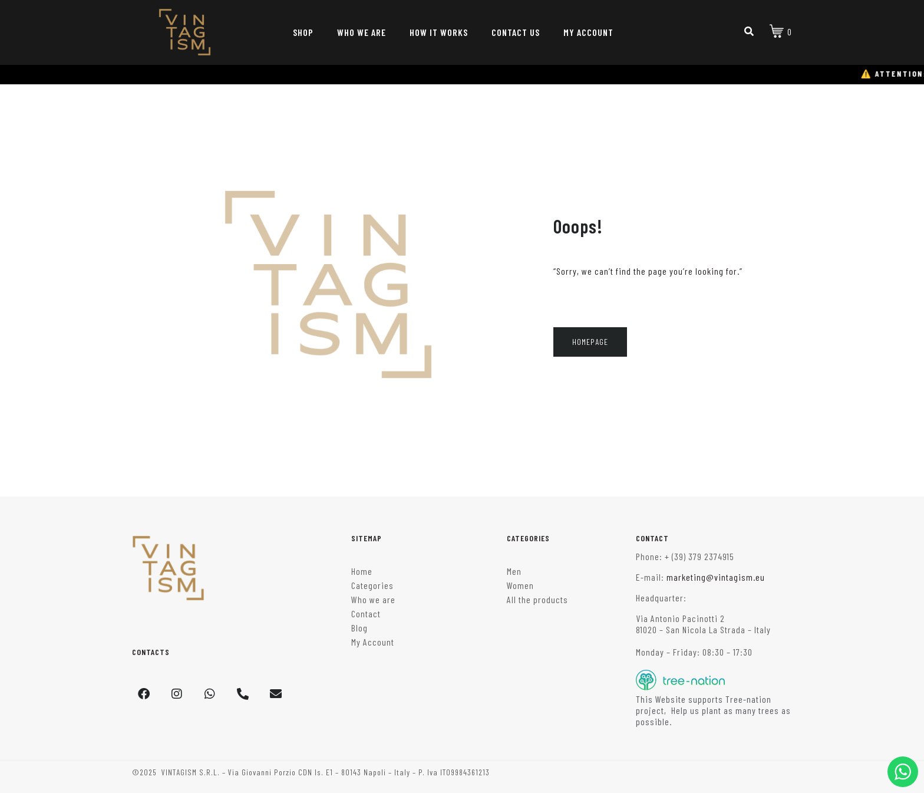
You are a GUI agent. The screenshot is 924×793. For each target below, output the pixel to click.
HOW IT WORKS (439, 32)
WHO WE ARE (361, 32)
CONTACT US (515, 32)
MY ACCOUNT (588, 32)
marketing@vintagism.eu (715, 577)
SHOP (303, 32)
